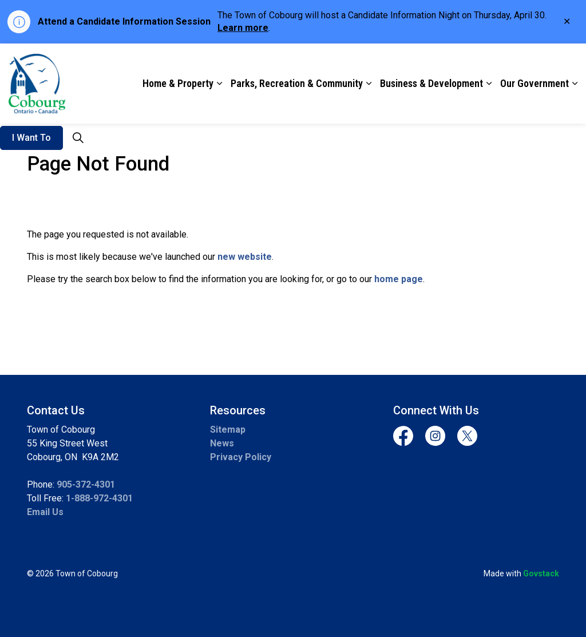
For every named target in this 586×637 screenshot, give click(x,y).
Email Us (45, 512)
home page (398, 279)
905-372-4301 (86, 484)
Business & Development (431, 83)
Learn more (242, 27)
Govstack (541, 573)
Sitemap (228, 429)
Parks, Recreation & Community (297, 83)
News (222, 443)
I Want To (31, 137)
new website (244, 256)
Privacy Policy (240, 457)
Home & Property (177, 83)
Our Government (534, 83)
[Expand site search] (78, 138)
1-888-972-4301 (99, 498)
